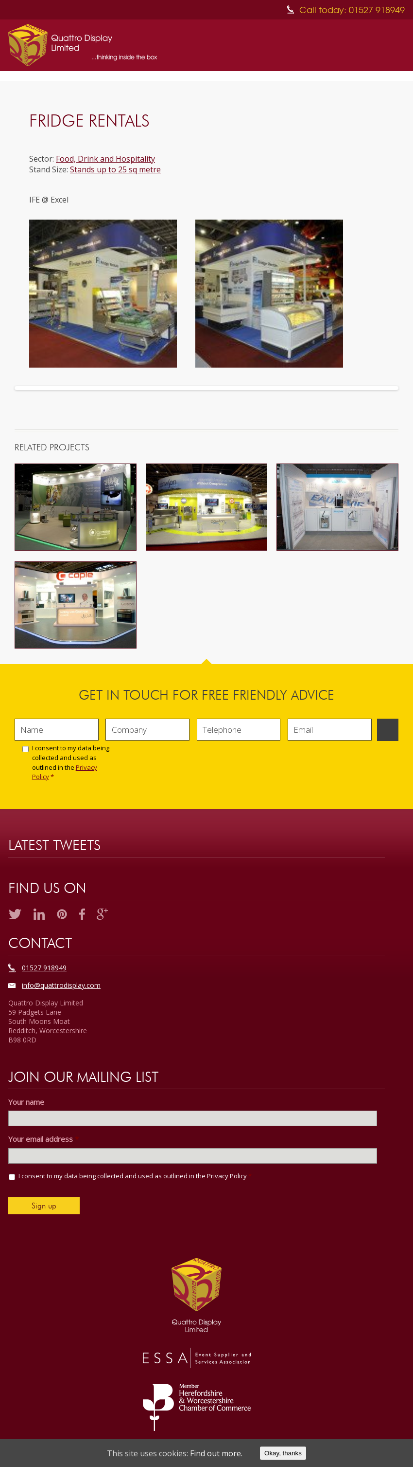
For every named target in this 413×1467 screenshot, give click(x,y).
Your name (26, 1102)
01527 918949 (44, 967)
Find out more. (216, 1453)
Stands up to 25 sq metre (115, 169)
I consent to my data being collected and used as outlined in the (70, 762)
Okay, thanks (283, 1453)
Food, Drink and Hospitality (105, 158)
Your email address (43, 1139)
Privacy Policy (227, 1175)
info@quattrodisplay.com (61, 985)
